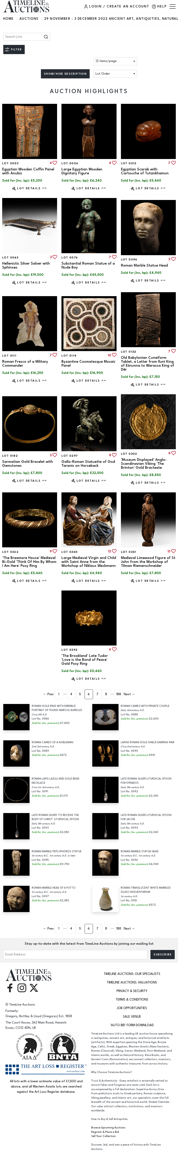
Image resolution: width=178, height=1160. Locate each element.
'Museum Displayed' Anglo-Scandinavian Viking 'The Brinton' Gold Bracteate (144, 464)
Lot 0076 (69, 257)
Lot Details (32, 188)
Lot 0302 (129, 453)
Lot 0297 (69, 455)
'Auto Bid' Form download (132, 1025)
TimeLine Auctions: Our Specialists (132, 974)
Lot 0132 (128, 351)
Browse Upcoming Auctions (108, 1127)
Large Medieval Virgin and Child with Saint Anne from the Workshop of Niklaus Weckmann (88, 562)
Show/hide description (65, 73)
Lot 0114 (69, 355)
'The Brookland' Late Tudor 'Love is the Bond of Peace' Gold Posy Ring (84, 660)
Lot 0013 (128, 163)
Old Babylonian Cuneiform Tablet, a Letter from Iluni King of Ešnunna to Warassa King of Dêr (147, 363)
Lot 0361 (128, 551)
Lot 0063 (10, 257)
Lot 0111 (9, 355)
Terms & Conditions (132, 999)
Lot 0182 (10, 455)
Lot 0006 (69, 163)
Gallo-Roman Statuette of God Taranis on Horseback (88, 464)
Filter (16, 49)
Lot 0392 (69, 649)
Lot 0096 (129, 259)
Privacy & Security (132, 991)
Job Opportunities (132, 1008)
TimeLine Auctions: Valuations (132, 982)
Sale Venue (132, 1017)
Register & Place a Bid (105, 1132)
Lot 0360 (69, 551)
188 (118, 694)
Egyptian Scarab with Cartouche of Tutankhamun (145, 171)
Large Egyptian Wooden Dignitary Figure (81, 171)
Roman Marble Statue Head (144, 265)
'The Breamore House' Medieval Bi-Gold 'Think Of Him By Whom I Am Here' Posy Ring (29, 562)
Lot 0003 (10, 163)
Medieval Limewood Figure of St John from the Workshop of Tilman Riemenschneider (148, 562)
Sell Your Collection (103, 1136)
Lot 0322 (10, 551)
